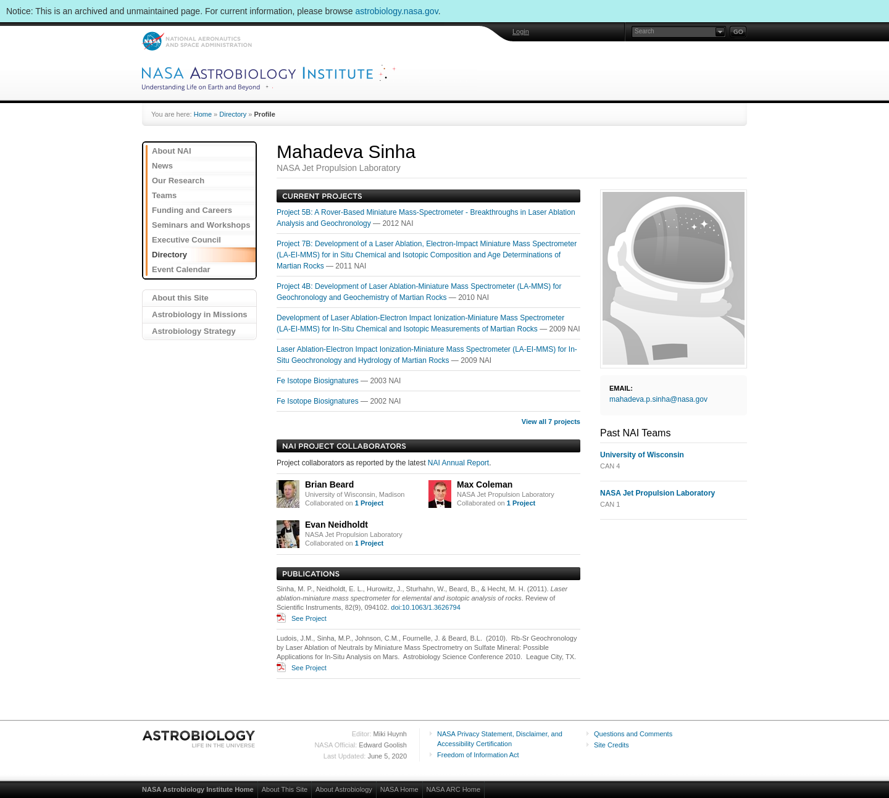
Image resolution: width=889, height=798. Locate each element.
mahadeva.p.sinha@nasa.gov (658, 399)
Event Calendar (181, 269)
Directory (232, 114)
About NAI (171, 151)
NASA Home (399, 789)
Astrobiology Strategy (194, 331)
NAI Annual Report (458, 463)
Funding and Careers (192, 210)
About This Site (284, 789)
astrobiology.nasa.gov (397, 11)
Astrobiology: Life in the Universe (199, 738)
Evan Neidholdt (336, 525)
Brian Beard (329, 484)
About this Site (180, 297)
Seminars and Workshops (201, 225)
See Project (309, 618)
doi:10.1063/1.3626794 (426, 607)
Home (203, 114)
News (162, 165)
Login (520, 31)
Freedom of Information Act (478, 755)
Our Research (178, 180)
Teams (164, 195)
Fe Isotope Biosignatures (319, 380)
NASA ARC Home (453, 789)
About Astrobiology (343, 789)
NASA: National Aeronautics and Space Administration (196, 41)
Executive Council (186, 239)
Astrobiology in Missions (200, 314)
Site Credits (611, 745)
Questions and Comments (633, 734)
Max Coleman (484, 484)
